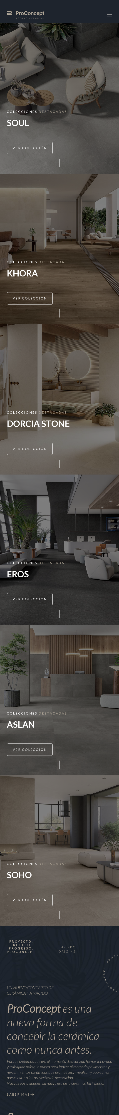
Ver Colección (30, 148)
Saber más (18, 1094)
